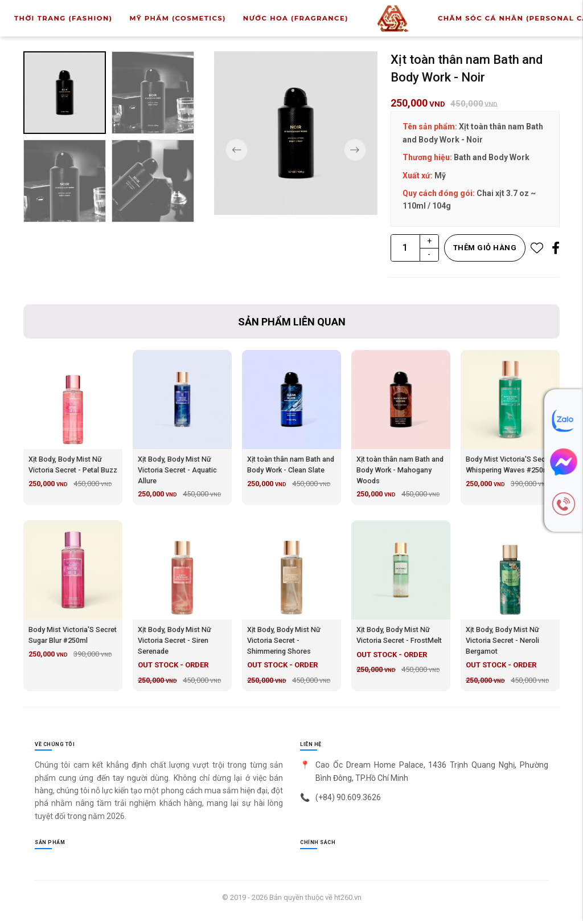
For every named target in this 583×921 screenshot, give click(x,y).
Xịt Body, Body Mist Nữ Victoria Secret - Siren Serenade (174, 640)
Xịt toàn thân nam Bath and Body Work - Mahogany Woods (400, 470)
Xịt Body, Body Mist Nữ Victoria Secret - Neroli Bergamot (502, 640)
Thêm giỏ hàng (485, 247)
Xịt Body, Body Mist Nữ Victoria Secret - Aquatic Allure (177, 470)
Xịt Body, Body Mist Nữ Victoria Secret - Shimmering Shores (284, 640)
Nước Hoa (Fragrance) (295, 22)
